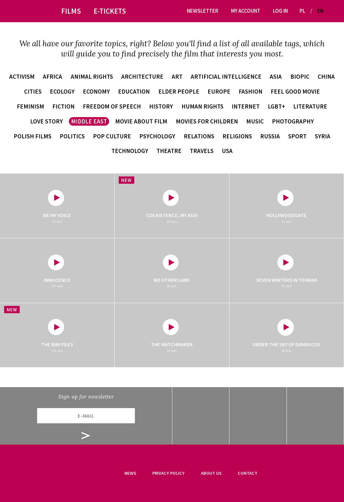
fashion (250, 91)
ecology (62, 91)
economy (96, 91)
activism (22, 76)
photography (293, 121)
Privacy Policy (168, 473)
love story (46, 121)
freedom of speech (112, 106)
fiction (63, 106)
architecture (142, 76)
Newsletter (202, 10)
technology (129, 151)
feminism (30, 106)
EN (320, 10)
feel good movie (295, 91)
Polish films (32, 136)
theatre (169, 151)
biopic (299, 76)
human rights (202, 106)
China (326, 76)
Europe (219, 91)
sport (297, 136)
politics (72, 136)
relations (199, 136)
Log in (280, 10)
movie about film (141, 121)
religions (237, 136)
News (130, 473)
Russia (270, 136)
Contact (247, 473)
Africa (52, 76)
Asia (276, 76)
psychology (157, 136)
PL (302, 10)
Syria (322, 136)
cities (33, 91)
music (255, 121)
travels (202, 151)
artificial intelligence (226, 76)
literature (310, 106)
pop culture (112, 136)
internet (246, 106)
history (161, 106)
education (134, 91)
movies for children (207, 121)
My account (245, 10)
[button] (330, 11)
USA (227, 151)
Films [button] (71, 11)
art (177, 76)
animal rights (92, 76)
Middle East (89, 121)
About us (211, 473)
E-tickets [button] (110, 11)
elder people (178, 91)
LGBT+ (276, 106)
